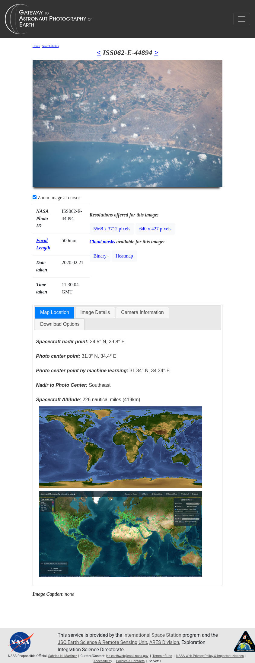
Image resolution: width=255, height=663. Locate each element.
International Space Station (152, 635)
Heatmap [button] (124, 255)
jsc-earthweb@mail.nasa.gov (127, 656)
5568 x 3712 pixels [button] (112, 228)
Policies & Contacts (130, 661)
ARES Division (164, 642)
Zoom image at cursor (56, 197)
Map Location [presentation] (54, 312)
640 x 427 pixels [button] (155, 228)
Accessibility (103, 661)
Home (36, 46)
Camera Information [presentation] (142, 312)
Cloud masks (102, 241)
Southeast (73, 385)
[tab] (54, 313)
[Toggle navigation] (241, 19)
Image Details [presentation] (95, 312)
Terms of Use (162, 656)
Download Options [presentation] (60, 324)
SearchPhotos (50, 46)
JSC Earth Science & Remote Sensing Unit (102, 642)
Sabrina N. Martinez (62, 656)
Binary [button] (100, 255)
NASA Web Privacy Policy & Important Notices (210, 656)
